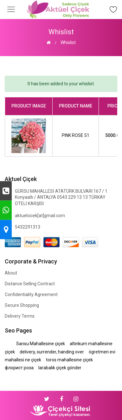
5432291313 (27, 227)
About (11, 273)
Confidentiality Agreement (31, 294)
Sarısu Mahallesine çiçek (40, 343)
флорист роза (19, 367)
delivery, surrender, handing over (52, 351)
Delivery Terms (20, 316)
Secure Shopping (22, 305)
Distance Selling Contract (30, 283)
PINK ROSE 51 (75, 135)
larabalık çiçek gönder (59, 367)
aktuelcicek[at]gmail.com (40, 215)
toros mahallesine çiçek (69, 359)
